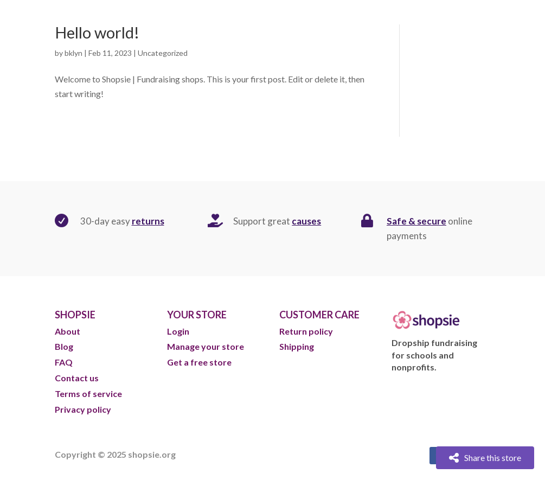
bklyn (73, 52)
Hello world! (97, 32)
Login (178, 331)
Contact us (77, 378)
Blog (65, 346)
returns (148, 221)
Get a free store (199, 362)
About (68, 331)
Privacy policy (83, 409)
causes (306, 221)
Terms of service (88, 393)
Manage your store (205, 346)
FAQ (64, 362)
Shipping (296, 346)
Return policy (306, 331)
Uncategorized (163, 52)
